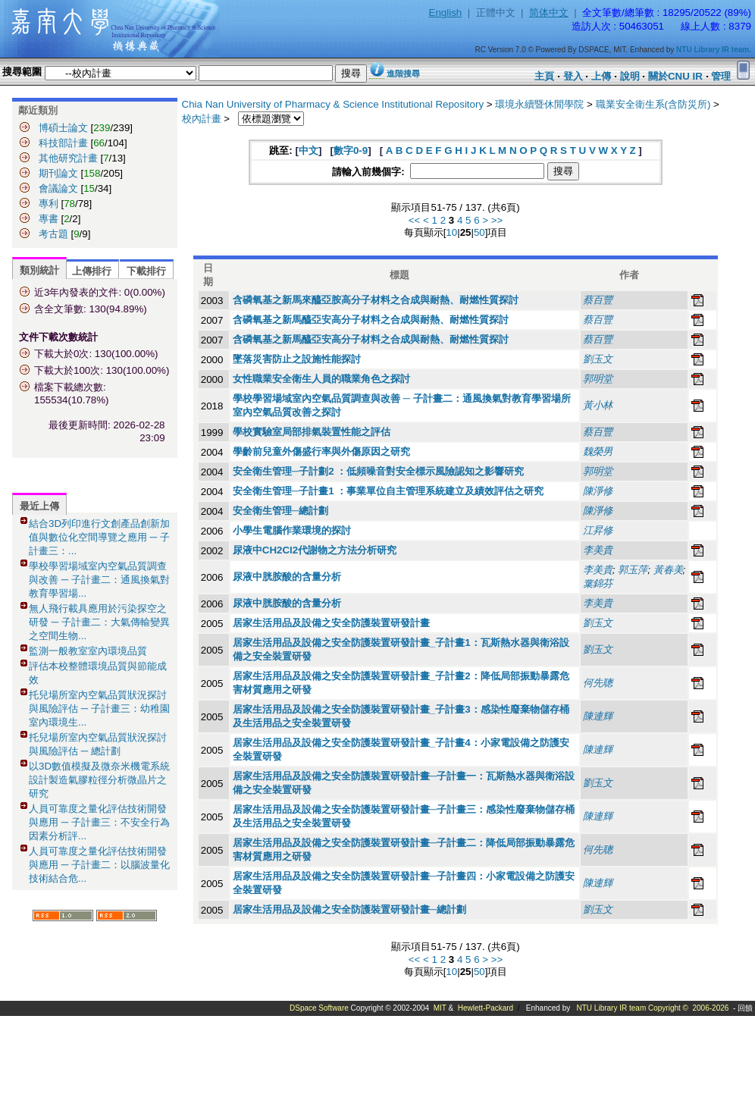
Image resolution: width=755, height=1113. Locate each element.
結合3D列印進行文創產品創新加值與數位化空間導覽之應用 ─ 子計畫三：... (99, 537)
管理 (721, 76)
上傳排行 (91, 271)
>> (497, 220)
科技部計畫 (63, 143)
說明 (630, 76)
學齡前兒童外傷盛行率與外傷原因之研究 (321, 451)
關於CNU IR (675, 76)
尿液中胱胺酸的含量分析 (287, 576)
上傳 (601, 76)
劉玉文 (597, 359)
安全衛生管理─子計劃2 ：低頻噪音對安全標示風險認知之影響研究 (379, 471)
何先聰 (597, 682)
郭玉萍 (632, 569)
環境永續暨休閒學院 (539, 104)
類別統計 (39, 270)
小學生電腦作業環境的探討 (292, 530)
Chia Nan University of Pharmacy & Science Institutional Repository (333, 104)
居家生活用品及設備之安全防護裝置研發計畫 (331, 623)
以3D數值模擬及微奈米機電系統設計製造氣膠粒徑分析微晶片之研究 (99, 779)
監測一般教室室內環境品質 (88, 651)
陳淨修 (597, 491)
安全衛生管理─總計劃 (280, 510)
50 (479, 232)
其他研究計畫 (68, 158)
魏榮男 (597, 451)
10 (451, 232)
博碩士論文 (63, 127)
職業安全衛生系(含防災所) (653, 104)
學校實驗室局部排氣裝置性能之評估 (311, 431)
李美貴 (597, 550)
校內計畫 (201, 118)
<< (415, 220)
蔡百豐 (597, 300)
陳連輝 (597, 716)
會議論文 (58, 188)
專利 (48, 203)
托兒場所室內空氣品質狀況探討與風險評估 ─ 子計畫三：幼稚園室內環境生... (99, 708)
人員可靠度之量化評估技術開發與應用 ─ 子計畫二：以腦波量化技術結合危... (99, 864)
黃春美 (668, 569)
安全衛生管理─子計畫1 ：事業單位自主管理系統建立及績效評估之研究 (388, 491)
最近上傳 (39, 506)
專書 (48, 218)
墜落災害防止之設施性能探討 (297, 359)
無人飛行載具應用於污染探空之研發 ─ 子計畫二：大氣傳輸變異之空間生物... (99, 622)
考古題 (53, 234)
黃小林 (597, 405)
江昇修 (597, 530)
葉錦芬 (597, 583)
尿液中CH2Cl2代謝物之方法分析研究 (314, 550)
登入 (573, 76)
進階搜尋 (403, 73)
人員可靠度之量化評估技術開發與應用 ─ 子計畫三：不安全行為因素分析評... (99, 822)
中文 (308, 150)
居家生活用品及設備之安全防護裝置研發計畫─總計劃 (349, 909)
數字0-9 (351, 150)
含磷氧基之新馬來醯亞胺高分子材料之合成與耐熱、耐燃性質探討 (375, 300)
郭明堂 (597, 378)
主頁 (544, 76)
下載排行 (146, 271)
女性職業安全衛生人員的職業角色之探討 (321, 378)
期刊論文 (58, 173)
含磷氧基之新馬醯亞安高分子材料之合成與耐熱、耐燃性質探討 (371, 319)
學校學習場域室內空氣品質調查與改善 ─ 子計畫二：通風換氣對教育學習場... (99, 579)
